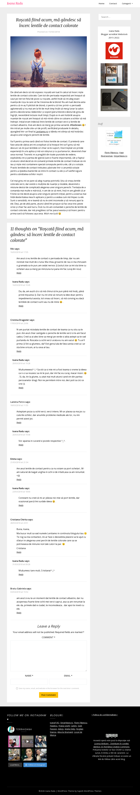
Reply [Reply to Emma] (19, 479)
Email (68, 675)
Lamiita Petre (17, 401)
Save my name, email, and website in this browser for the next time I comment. (49, 688)
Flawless (53, 726)
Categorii (126, 3)
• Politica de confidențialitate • (104, 714)
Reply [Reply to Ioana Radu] (21, 306)
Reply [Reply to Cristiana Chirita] (19, 552)
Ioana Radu (15, 3)
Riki (12, 248)
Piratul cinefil (64, 726)
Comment (48, 637)
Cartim (74, 726)
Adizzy (61, 729)
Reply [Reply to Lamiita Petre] (19, 422)
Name (29, 675)
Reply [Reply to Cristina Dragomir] (19, 351)
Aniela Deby (70, 729)
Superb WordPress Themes (89, 791)
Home (101, 3)
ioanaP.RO (54, 722)
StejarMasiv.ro (120, 156)
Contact (113, 3)
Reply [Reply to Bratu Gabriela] (19, 612)
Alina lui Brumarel (65, 732)
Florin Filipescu (111, 152)
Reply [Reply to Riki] (19, 273)
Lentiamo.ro (42, 131)
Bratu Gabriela (18, 588)
